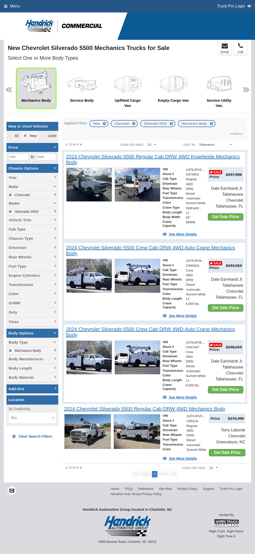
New (97, 124)
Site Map (165, 489)
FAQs (129, 489)
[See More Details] (180, 234)
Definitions (145, 489)
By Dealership (19, 409)
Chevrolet (122, 124)
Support (208, 489)
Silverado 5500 (156, 124)
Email (225, 48)
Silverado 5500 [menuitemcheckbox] (26, 212)
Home (115, 489)
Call (240, 48)
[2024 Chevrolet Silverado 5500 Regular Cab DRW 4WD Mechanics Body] (144, 409)
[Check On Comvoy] (11, 491)
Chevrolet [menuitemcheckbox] (22, 195)
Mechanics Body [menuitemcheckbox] (27, 351)
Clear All (236, 133)
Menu (12, 6)
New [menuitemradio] (33, 136)
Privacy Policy (187, 489)
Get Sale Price (225, 217)
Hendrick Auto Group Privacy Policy (136, 494)
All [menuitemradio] (16, 136)
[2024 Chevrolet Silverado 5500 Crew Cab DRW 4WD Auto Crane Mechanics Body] (154, 250)
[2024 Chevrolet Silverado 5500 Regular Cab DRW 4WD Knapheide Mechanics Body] (154, 159)
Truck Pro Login (231, 489)
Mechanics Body (194, 124)
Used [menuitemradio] (51, 136)
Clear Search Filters (32, 436)
